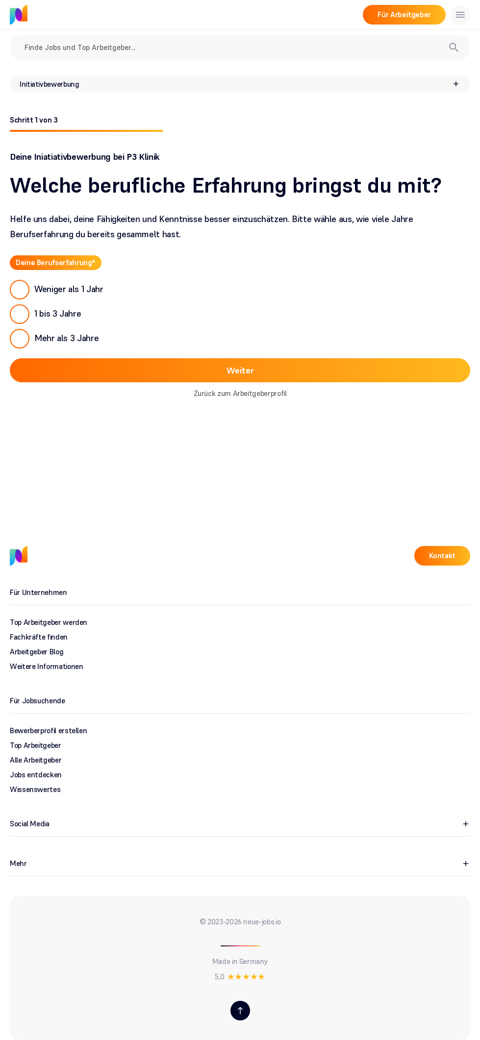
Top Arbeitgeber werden (48, 622)
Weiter (240, 370)
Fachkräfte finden (39, 637)
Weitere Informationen (46, 666)
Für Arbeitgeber (404, 14)
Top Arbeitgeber (35, 745)
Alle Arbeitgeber (35, 760)
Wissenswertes (35, 789)
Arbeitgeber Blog (36, 651)
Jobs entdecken (36, 774)
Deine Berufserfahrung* (56, 262)
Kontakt (442, 555)
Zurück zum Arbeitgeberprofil (240, 393)
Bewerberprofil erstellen (48, 730)
